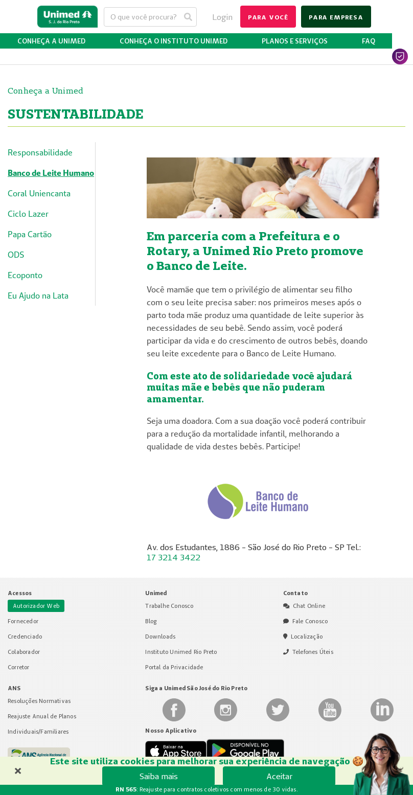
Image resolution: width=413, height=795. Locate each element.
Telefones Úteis (312, 651)
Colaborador (24, 651)
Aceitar (279, 776)
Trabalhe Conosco (169, 605)
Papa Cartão (30, 234)
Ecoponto (25, 275)
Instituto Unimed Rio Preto (181, 651)
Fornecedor (23, 621)
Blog (150, 621)
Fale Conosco (310, 621)
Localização (307, 636)
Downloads (160, 636)
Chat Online (309, 605)
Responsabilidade (40, 152)
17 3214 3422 (173, 557)
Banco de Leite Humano (51, 173)
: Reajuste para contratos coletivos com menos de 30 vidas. (206, 789)
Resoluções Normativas (39, 701)
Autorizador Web (36, 605)
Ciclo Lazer (28, 214)
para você (268, 17)
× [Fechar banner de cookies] (17, 769)
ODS (16, 254)
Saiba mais (159, 776)
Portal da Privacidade (174, 667)
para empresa (336, 17)
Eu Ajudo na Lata (38, 295)
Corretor (19, 667)
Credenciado (25, 636)
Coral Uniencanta (39, 193)
